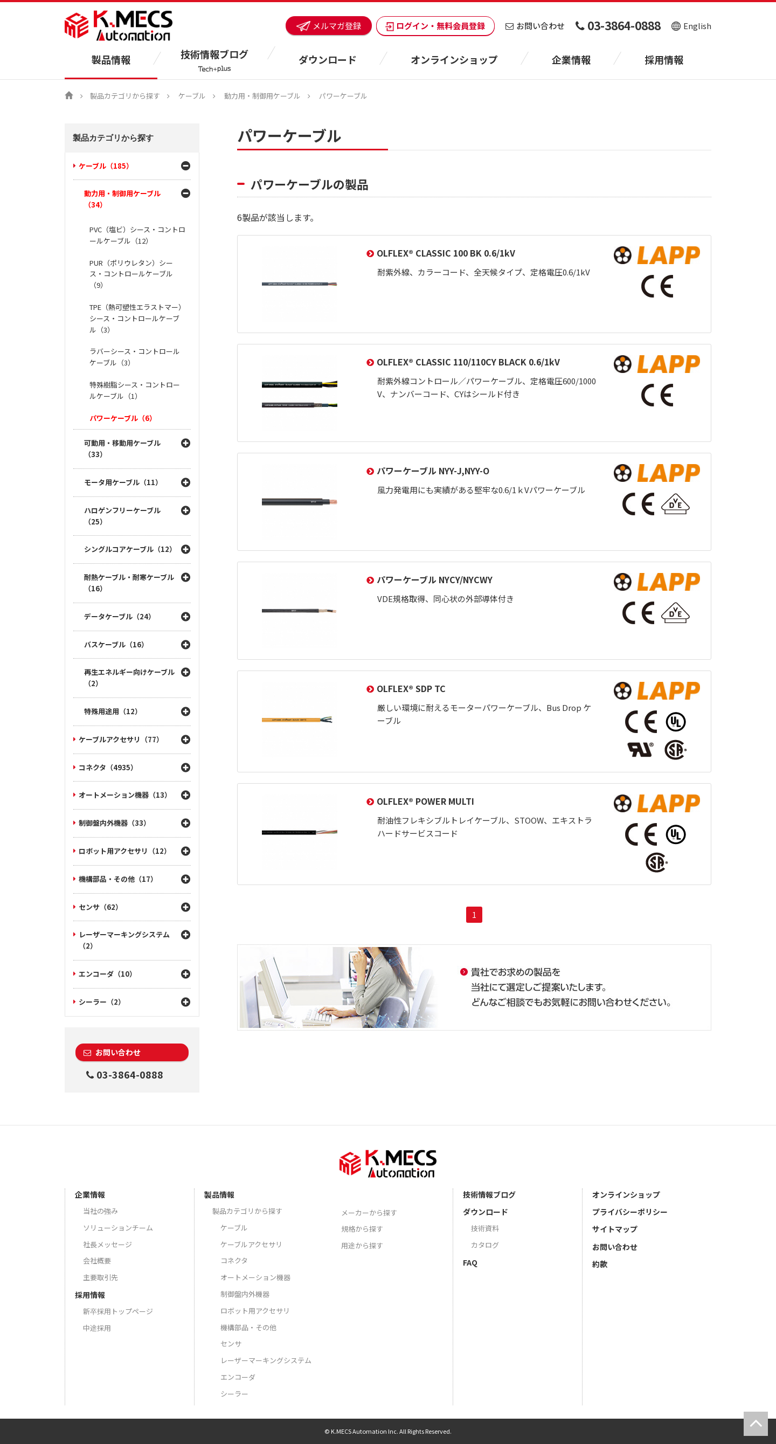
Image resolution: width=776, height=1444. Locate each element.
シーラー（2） (102, 1002)
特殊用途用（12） (113, 711)
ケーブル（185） (106, 166)
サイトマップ (615, 1229)
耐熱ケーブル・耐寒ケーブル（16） (129, 582)
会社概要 (97, 1260)
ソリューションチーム (118, 1227)
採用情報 (664, 59)
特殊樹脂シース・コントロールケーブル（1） (134, 390)
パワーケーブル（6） (122, 418)
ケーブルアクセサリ (251, 1244)
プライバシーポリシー (630, 1211)
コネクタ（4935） (108, 767)
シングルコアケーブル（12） (130, 549)
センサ (230, 1343)
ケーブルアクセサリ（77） (121, 739)
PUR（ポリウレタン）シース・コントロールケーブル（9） (131, 274)
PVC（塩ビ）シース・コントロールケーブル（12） (137, 235)
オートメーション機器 (255, 1277)
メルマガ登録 (328, 25)
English (691, 25)
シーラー (234, 1393)
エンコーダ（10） (107, 974)
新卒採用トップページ (118, 1311)
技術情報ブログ (489, 1194)
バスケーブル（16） (116, 644)
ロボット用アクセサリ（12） (125, 851)
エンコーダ (237, 1377)
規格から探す (362, 1229)
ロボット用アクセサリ (255, 1310)
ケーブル (192, 96)
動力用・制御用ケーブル (262, 96)
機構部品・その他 (248, 1327)
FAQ (470, 1262)
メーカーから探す (369, 1212)
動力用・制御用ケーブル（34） (122, 199)
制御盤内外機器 (244, 1294)
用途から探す (362, 1245)
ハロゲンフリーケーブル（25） (122, 516)
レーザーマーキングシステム (265, 1360)
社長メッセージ (107, 1244)
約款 (599, 1264)
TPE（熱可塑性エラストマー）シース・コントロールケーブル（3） (137, 318)
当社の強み (100, 1211)
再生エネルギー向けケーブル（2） (129, 677)
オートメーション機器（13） (125, 795)
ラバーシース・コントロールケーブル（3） (134, 357)
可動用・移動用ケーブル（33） (122, 448)
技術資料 (485, 1228)
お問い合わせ (535, 25)
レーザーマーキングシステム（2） (124, 940)
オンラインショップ (454, 59)
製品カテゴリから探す (125, 96)
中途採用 (97, 1328)
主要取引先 (100, 1277)
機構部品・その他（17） (118, 879)
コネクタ (234, 1260)
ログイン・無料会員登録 (435, 25)
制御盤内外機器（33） (114, 823)
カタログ (485, 1245)
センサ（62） (100, 907)
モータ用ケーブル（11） (123, 482)
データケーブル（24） (119, 616)
